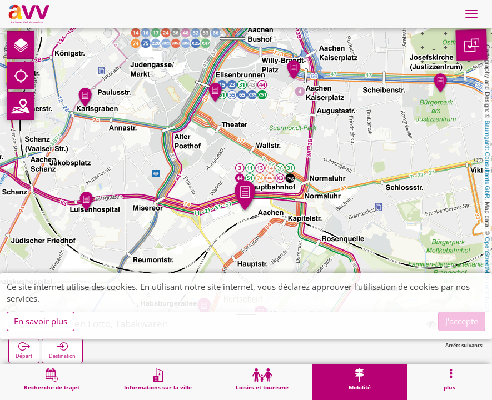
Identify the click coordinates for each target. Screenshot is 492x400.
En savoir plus (40, 321)
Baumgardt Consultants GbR (487, 160)
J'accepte (461, 321)
